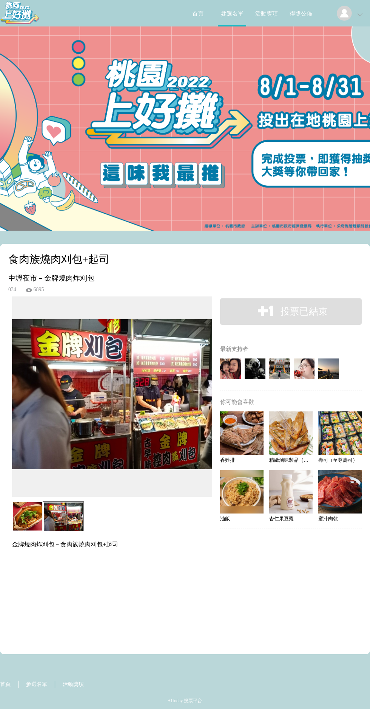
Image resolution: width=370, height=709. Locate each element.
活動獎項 (266, 14)
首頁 (198, 14)
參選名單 (232, 14)
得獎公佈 (301, 14)
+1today (175, 700)
